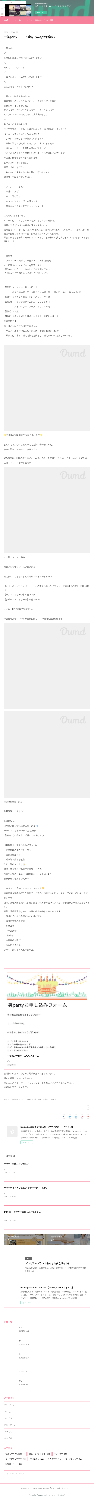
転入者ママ (54, 1463)
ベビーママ (60, 1457)
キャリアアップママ (16, 1463)
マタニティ (37, 1463)
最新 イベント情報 (39, 1457)
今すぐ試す (41, 12)
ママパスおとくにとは (23, 20)
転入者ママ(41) (37, 1102)
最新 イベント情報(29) (12, 1102)
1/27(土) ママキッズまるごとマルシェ (22, 1215)
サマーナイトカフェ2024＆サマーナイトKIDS (25, 1191)
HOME (5, 20)
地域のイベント (14, 1467)
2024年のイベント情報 (44, 20)
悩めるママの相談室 (15, 1457)
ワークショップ (73, 1463)
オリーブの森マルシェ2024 (16, 1167)
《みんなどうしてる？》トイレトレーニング (37, 1371)
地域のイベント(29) (49, 1102)
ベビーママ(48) (26, 1102)
